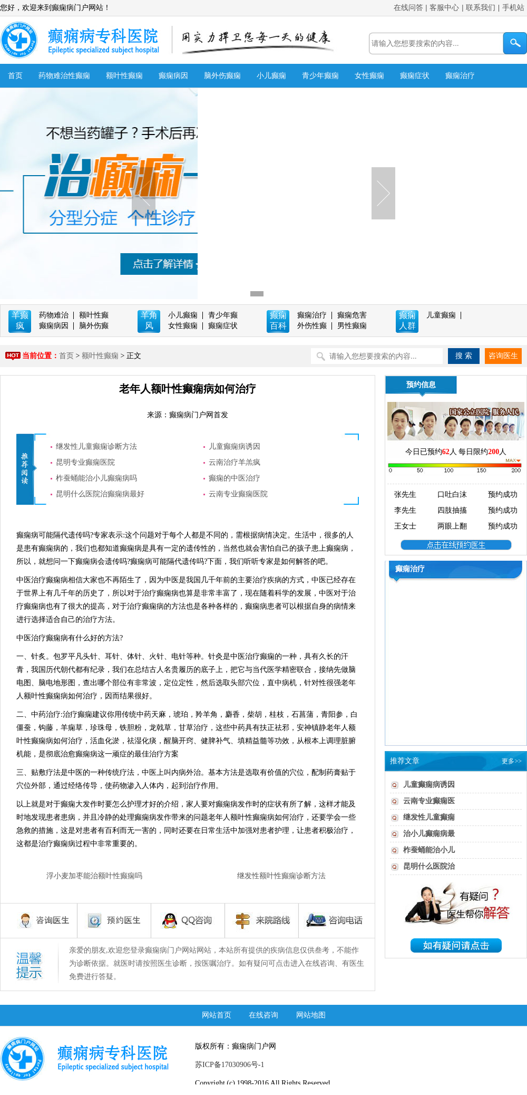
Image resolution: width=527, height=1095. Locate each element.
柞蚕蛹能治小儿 (429, 850)
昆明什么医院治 (429, 866)
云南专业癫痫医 (429, 801)
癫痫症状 (415, 76)
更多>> (512, 761)
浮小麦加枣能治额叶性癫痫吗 (94, 876)
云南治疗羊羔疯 (234, 462)
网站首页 (216, 1015)
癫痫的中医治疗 (234, 478)
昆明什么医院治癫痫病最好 (100, 494)
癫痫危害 (352, 315)
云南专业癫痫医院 (238, 494)
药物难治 (54, 315)
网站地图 (311, 1015)
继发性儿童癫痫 (429, 817)
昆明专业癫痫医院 (85, 462)
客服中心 (444, 8)
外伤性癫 (312, 326)
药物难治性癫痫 (64, 76)
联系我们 (480, 8)
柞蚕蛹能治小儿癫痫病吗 (96, 478)
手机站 (513, 8)
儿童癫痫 (441, 315)
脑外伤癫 (94, 326)
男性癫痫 (352, 326)
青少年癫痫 (320, 76)
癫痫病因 (173, 76)
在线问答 (408, 8)
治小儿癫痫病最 (429, 834)
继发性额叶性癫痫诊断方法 (281, 876)
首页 (15, 76)
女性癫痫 (369, 76)
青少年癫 (223, 315)
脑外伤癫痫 (222, 76)
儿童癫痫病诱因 (234, 446)
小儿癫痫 (271, 76)
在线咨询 (263, 1015)
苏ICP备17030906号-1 (229, 1065)
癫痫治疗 (460, 76)
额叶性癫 (94, 315)
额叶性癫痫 (124, 76)
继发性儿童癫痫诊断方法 (96, 446)
